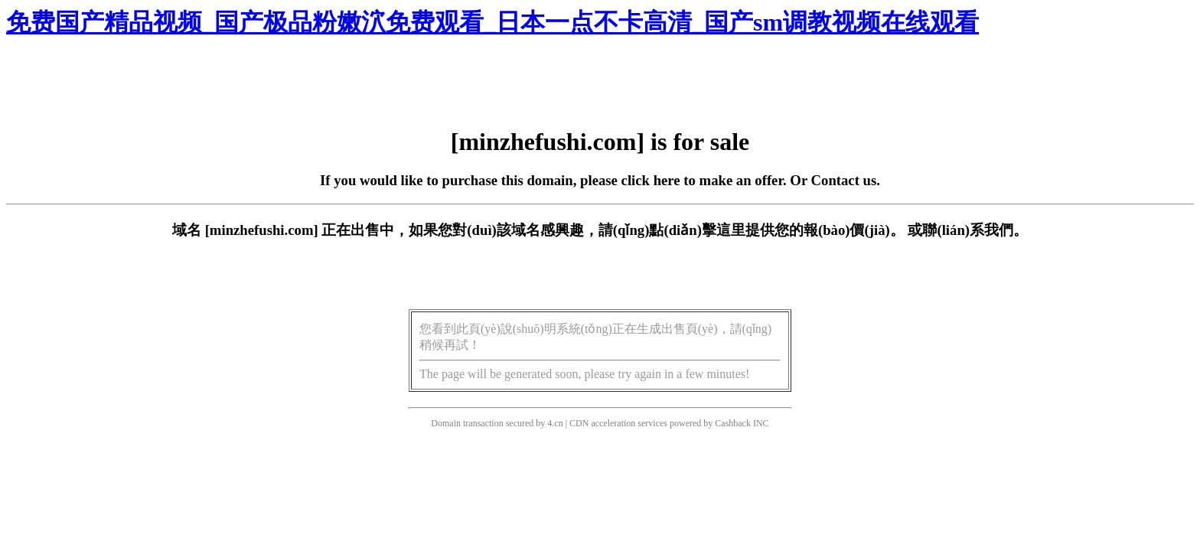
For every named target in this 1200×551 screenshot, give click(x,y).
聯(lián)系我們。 (975, 230)
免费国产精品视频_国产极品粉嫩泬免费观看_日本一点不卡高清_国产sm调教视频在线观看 (492, 22)
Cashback (733, 423)
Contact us (844, 180)
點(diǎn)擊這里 (697, 230)
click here (650, 180)
